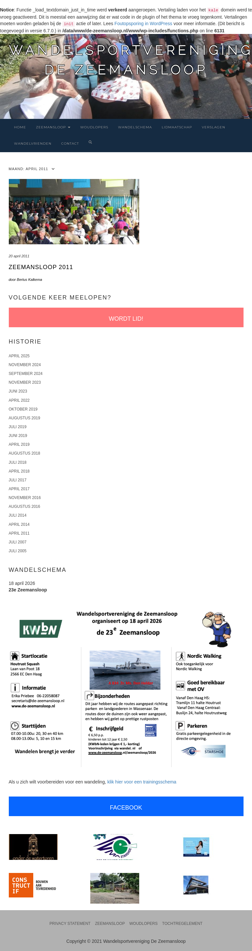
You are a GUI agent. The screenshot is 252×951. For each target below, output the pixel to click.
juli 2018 (18, 462)
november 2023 (25, 382)
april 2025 (19, 356)
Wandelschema (135, 127)
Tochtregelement (182, 923)
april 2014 (19, 524)
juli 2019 (18, 427)
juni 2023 (18, 391)
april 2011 (19, 533)
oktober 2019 (23, 409)
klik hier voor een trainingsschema (141, 781)
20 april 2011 (19, 256)
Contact (70, 143)
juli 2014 (18, 515)
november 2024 (25, 365)
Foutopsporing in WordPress (143, 23)
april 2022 (19, 400)
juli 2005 (18, 551)
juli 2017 (18, 480)
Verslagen (213, 127)
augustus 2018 (24, 453)
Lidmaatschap (177, 127)
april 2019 (19, 444)
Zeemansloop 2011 (41, 267)
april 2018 (19, 471)
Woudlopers (94, 127)
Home (20, 127)
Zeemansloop (53, 127)
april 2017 (19, 489)
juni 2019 (18, 435)
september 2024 (26, 373)
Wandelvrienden (33, 143)
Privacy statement (70, 923)
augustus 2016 (24, 506)
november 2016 (25, 497)
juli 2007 (18, 542)
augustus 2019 (24, 418)
